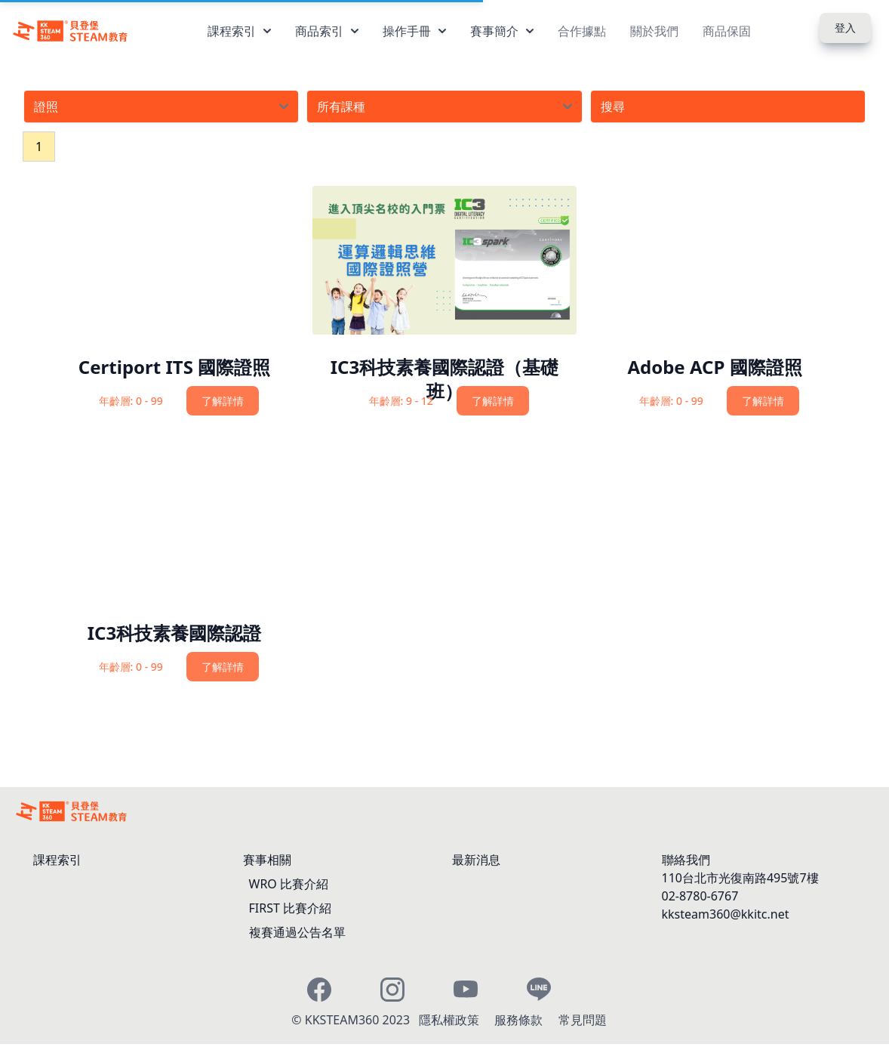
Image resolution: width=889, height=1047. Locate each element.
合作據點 (582, 31)
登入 (845, 27)
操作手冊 (414, 31)
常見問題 (582, 1019)
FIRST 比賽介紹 (290, 908)
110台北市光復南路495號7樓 (740, 877)
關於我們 (654, 31)
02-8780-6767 (700, 896)
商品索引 (326, 31)
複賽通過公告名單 (297, 932)
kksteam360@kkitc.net (725, 914)
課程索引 (239, 31)
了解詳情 (222, 401)
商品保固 (727, 31)
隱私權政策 (450, 1019)
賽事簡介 (502, 31)
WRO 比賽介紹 (289, 884)
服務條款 (520, 1019)
